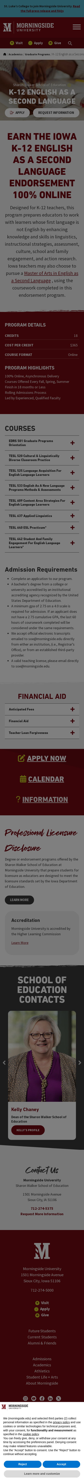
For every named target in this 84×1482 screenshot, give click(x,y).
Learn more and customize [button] (42, 1473)
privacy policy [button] (61, 1422)
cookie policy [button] (31, 1434)
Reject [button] (22, 1464)
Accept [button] (61, 1464)
